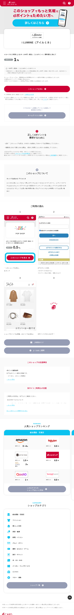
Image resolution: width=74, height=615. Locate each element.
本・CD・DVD (17, 560)
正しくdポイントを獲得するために (17, 411)
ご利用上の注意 (29, 94)
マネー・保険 (17, 577)
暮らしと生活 (17, 526)
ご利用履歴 (53, 155)
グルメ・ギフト (18, 543)
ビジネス (15, 572)
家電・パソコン (18, 537)
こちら (45, 99)
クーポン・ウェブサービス (21, 566)
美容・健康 (16, 531)
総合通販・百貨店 (18, 514)
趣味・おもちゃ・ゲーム (21, 549)
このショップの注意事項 (22, 153)
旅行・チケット (18, 554)
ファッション (17, 520)
